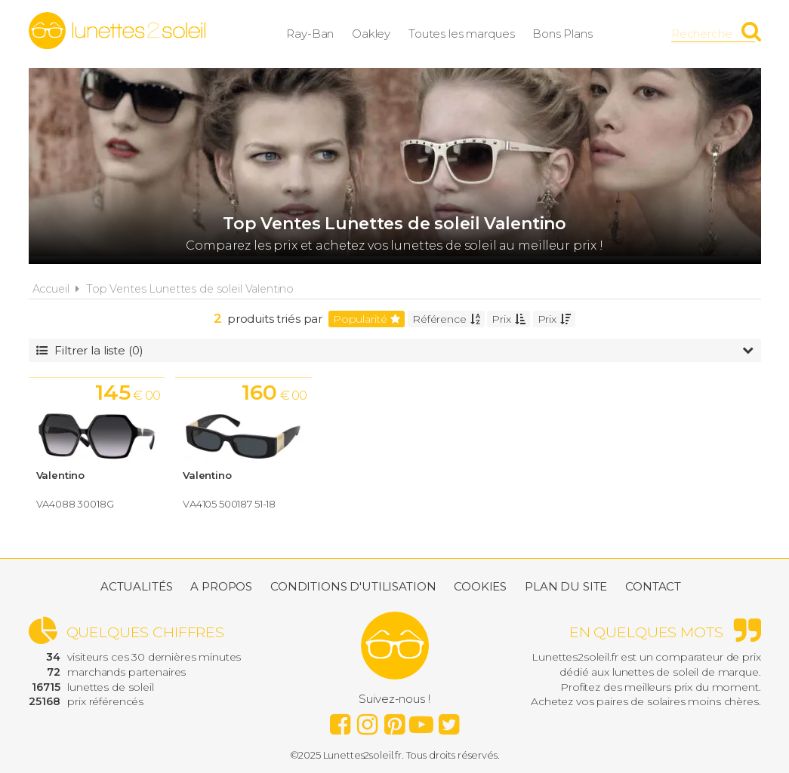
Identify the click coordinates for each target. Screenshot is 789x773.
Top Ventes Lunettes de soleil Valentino (190, 289)
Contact (653, 586)
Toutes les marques (462, 33)
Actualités (136, 586)
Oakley (372, 33)
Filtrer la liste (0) (395, 350)
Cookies (480, 586)
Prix (508, 319)
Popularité (366, 319)
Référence (446, 319)
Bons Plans (563, 33)
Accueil (50, 289)
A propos (221, 586)
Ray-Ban (310, 33)
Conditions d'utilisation (353, 586)
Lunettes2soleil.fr (117, 31)
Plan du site (566, 586)
